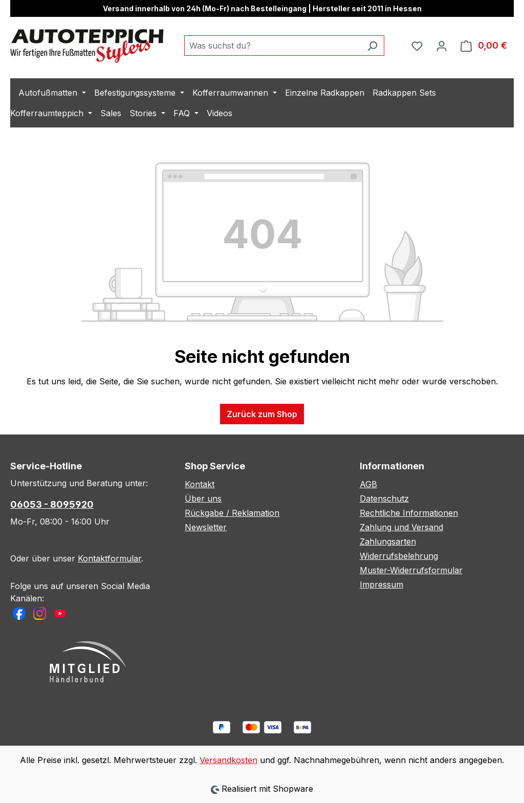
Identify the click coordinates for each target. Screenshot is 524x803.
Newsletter (206, 527)
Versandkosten (228, 760)
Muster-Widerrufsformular (411, 570)
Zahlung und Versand (401, 527)
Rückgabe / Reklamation (232, 513)
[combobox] (272, 45)
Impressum (381, 584)
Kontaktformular (109, 558)
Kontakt (199, 484)
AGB (368, 484)
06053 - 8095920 (52, 504)
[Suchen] (372, 45)
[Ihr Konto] (441, 45)
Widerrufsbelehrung (399, 556)
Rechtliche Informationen (409, 513)
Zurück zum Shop (262, 414)
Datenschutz (384, 498)
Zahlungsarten (388, 541)
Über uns (203, 498)
